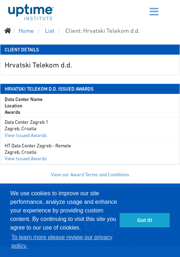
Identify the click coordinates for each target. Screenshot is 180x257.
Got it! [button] (144, 220)
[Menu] (141, 7)
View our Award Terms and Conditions (90, 174)
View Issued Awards (26, 135)
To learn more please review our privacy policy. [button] (61, 241)
